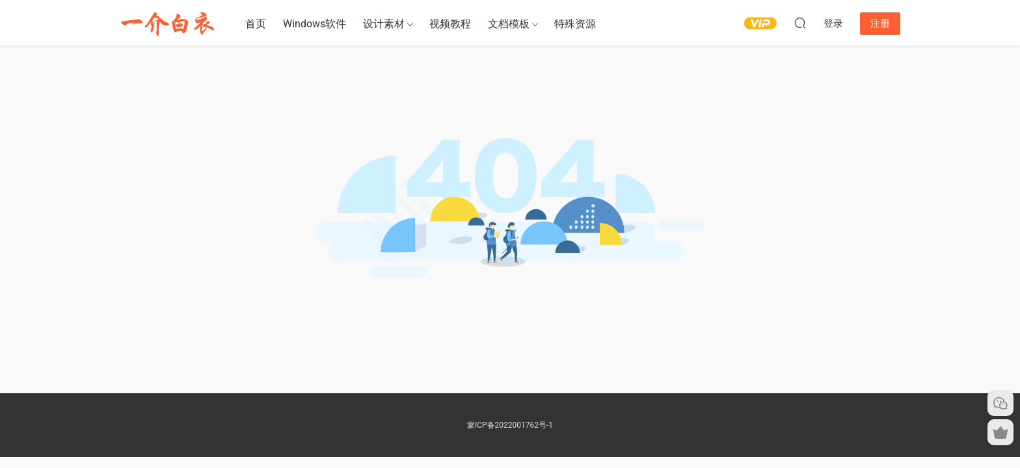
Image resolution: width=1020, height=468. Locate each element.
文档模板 (509, 24)
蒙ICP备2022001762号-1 (510, 425)
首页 (255, 24)
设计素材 (384, 24)
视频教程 (450, 24)
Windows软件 (314, 24)
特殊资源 (575, 24)
